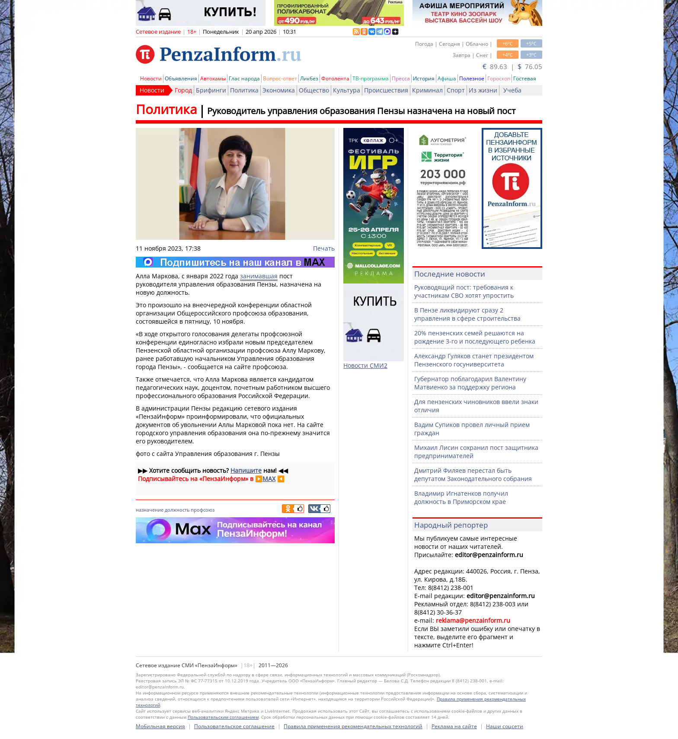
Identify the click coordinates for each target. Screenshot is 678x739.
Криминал (427, 90)
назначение (149, 509)
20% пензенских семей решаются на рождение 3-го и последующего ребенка (474, 337)
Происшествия (386, 90)
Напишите (246, 470)
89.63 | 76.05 (512, 66)
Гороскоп (498, 78)
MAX (268, 479)
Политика (244, 90)
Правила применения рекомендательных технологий (353, 726)
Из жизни (483, 90)
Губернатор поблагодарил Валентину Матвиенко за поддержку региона (470, 383)
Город (183, 90)
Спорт (456, 90)
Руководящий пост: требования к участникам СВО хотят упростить (464, 291)
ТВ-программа (370, 78)
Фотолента (335, 78)
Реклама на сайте (454, 726)
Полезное (471, 78)
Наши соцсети (504, 726)
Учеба (512, 90)
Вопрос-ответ (280, 78)
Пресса (401, 78)
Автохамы (213, 78)
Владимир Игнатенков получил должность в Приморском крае (461, 497)
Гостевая (524, 78)
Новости (151, 78)
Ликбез (309, 78)
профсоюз (202, 509)
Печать (324, 248)
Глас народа (244, 78)
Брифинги (211, 90)
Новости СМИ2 (365, 365)
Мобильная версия (160, 726)
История (424, 78)
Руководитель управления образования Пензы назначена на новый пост (361, 111)
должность (177, 509)
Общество (314, 90)
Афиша (447, 78)
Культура (346, 90)
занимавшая (259, 276)
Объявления (181, 78)
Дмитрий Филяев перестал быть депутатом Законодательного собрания (473, 474)
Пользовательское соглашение (234, 726)
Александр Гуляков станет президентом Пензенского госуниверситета (474, 360)
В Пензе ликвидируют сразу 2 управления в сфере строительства (467, 314)
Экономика (278, 90)
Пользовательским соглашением (223, 717)
